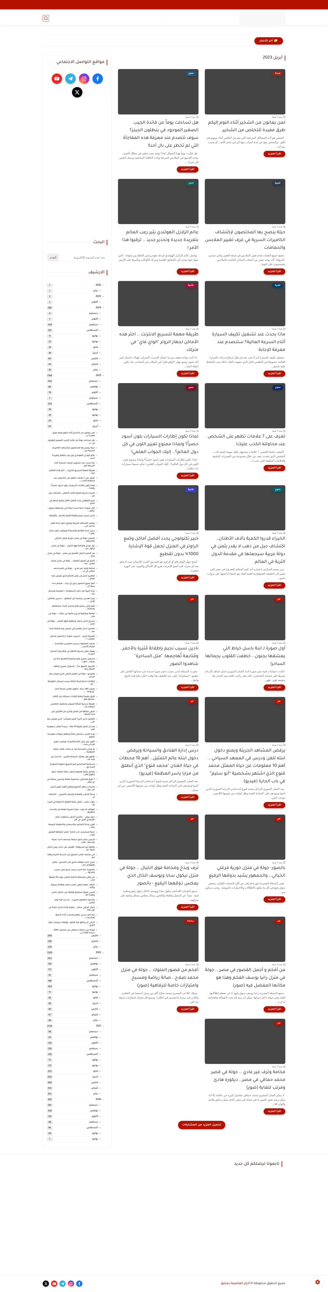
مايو (95, 347)
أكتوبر (95, 302)
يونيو (95, 341)
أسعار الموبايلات (98, 4)
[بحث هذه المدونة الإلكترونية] (83, 258)
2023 (98, 375)
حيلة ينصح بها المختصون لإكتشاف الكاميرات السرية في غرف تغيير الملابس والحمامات (245, 240)
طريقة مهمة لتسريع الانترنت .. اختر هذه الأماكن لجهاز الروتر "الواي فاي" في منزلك (159, 342)
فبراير (95, 364)
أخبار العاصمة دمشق (235, 1283)
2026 (98, 285)
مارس (94, 358)
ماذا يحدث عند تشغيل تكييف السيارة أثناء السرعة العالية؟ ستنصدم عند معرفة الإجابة (248, 342)
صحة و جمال (207, 4)
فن (259, 4)
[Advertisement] (77, 168)
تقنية (223, 4)
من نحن (226, 18)
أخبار (281, 4)
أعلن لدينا (195, 18)
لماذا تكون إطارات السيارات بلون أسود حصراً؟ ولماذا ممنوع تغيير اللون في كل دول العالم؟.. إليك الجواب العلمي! (160, 444)
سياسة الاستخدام (139, 18)
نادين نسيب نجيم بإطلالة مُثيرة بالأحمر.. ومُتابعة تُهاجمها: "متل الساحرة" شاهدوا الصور (159, 656)
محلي (269, 4)
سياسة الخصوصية (170, 18)
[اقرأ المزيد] (274, 154)
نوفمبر (94, 387)
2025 (98, 296)
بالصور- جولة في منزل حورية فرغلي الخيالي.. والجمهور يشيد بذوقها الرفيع (247, 872)
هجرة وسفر (134, 4)
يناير (95, 291)
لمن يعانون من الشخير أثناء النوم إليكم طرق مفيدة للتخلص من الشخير (246, 127)
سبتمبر (93, 324)
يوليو (95, 336)
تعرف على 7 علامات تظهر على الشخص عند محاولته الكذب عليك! (246, 440)
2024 (98, 308)
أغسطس (92, 330)
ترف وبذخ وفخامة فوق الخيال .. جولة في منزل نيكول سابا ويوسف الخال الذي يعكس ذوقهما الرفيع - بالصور (159, 876)
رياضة (117, 4)
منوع (235, 4)
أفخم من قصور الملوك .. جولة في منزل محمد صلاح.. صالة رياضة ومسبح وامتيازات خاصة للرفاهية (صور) (160, 978)
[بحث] (46, 18)
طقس (247, 4)
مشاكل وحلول (155, 4)
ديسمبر (93, 313)
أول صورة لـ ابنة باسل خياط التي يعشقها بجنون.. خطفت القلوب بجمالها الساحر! (245, 656)
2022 (98, 952)
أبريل (95, 353)
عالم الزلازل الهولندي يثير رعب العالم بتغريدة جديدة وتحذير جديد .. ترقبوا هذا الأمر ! (160, 240)
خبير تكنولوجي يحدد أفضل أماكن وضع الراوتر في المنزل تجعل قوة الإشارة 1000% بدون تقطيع (161, 546)
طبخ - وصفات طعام (181, 4)
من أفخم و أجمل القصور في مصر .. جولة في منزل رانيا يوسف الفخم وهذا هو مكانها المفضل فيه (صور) (245, 978)
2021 (98, 1026)
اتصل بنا (211, 18)
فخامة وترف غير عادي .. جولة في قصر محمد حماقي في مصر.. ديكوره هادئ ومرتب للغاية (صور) (248, 1080)
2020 (98, 1099)
